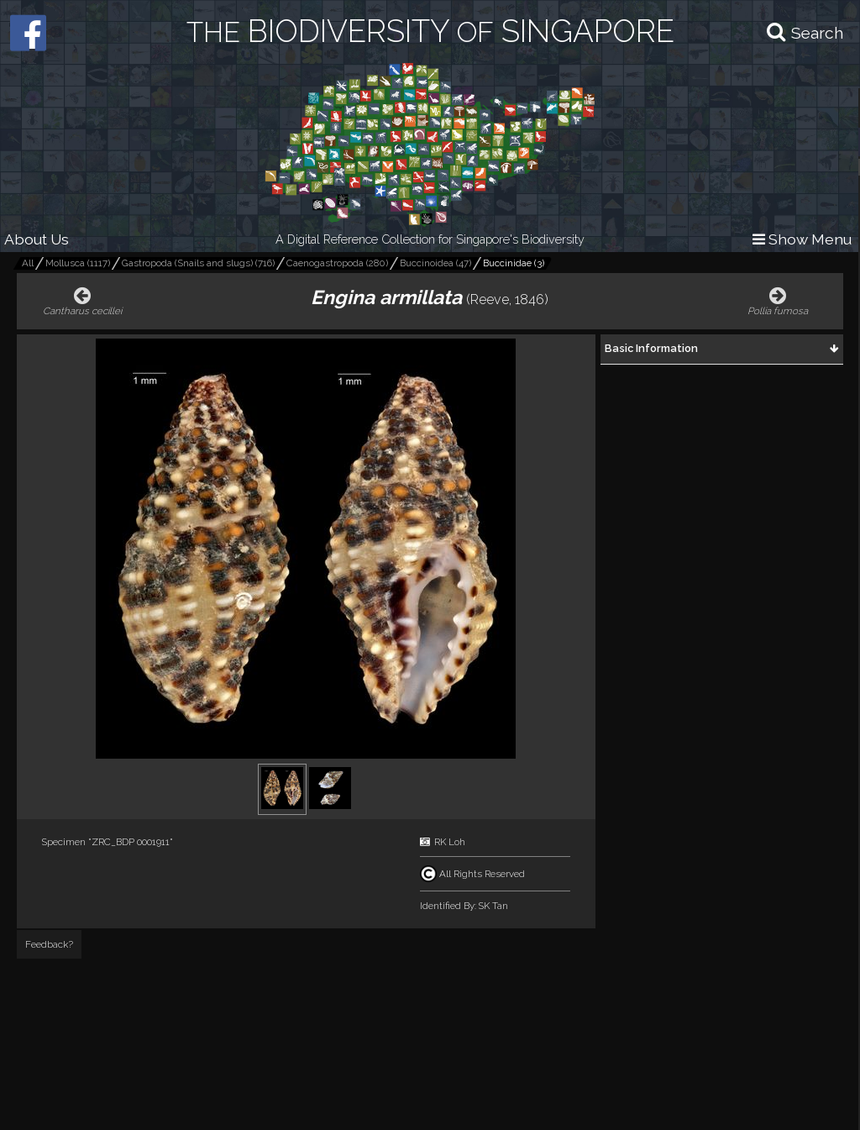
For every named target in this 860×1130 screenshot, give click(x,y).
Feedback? (49, 944)
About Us (36, 239)
